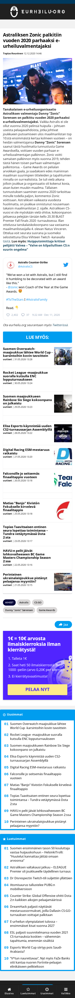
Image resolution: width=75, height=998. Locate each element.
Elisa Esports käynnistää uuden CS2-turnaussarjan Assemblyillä (27, 428)
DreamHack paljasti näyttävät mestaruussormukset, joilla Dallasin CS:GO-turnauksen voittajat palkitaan (40, 911)
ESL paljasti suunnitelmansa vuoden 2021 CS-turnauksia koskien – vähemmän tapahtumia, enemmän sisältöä (39, 936)
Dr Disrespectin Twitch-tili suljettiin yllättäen (41, 878)
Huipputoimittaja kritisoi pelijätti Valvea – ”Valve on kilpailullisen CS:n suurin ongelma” (36, 245)
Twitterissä (60, 325)
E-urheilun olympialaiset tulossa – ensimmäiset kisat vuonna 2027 (33, 924)
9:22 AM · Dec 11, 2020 (46, 315)
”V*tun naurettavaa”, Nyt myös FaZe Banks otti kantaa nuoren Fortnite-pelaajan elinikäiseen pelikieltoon (40, 962)
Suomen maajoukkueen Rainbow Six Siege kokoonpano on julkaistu (27, 399)
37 (25, 315)
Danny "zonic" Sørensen (19, 610)
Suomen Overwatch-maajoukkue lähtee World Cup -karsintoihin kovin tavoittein (27, 352)
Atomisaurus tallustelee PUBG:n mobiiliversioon (32, 887)
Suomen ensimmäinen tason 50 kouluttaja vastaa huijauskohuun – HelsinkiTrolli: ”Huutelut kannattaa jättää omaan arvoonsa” (40, 854)
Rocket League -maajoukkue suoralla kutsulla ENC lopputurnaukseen (25, 376)
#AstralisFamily (36, 299)
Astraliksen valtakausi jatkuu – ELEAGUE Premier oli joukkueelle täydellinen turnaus (40, 869)
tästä (6, 241)
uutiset (7, 359)
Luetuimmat (16, 839)
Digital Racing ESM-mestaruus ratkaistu (26, 451)
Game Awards (47, 610)
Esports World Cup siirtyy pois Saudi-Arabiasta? (36, 949)
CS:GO (37, 602)
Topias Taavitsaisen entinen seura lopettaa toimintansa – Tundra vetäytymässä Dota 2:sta (25, 532)
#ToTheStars (15, 299)
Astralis (23, 602)
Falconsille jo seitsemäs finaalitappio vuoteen (21, 475)
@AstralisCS (25, 266)
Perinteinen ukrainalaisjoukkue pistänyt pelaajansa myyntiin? (25, 577)
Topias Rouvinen (13, 53)
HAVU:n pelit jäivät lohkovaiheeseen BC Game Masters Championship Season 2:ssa (27, 555)
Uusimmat (15, 714)
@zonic (13, 287)
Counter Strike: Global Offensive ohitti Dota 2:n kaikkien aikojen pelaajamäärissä (40, 898)
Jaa (63, 624)
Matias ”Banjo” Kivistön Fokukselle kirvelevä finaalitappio (21, 506)
